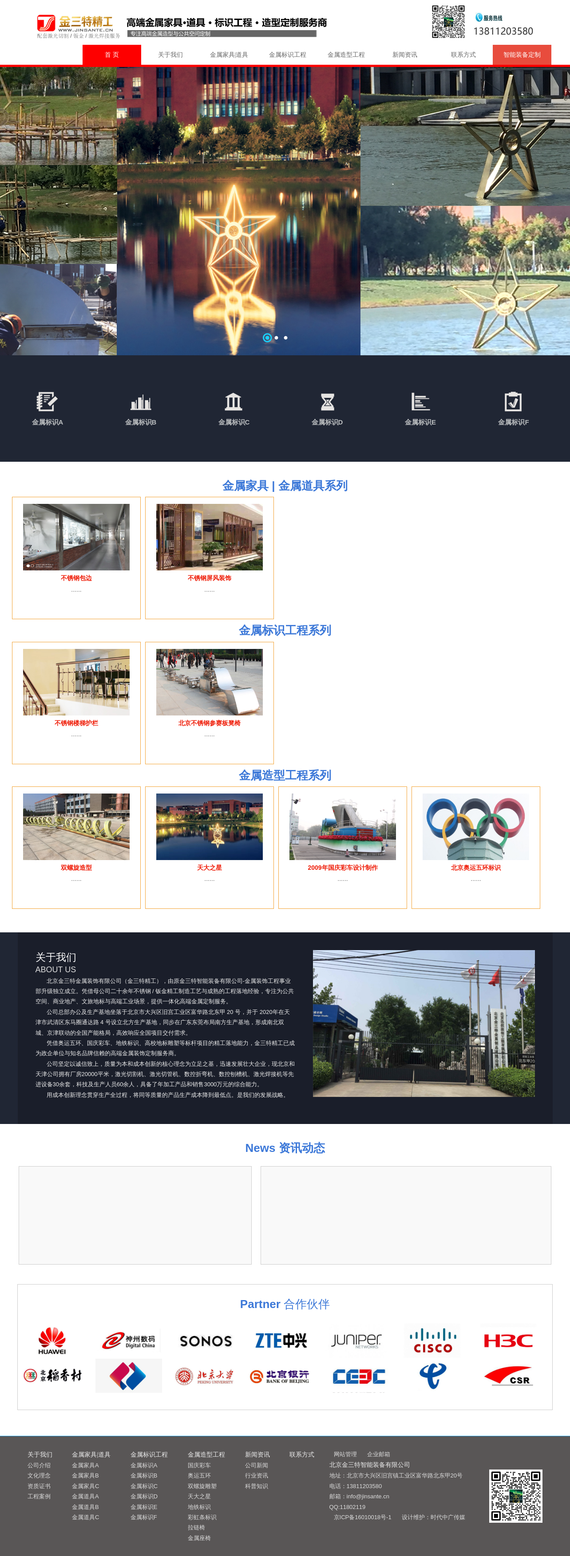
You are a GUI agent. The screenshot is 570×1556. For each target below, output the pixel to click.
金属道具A (85, 1496)
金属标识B (141, 422)
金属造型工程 (346, 54)
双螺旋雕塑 (202, 1486)
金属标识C (234, 422)
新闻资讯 (404, 54)
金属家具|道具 (229, 54)
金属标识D (327, 422)
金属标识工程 (287, 54)
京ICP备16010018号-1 (363, 1517)
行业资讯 (256, 1475)
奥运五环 (199, 1475)
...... (76, 589)
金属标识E (420, 422)
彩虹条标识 (202, 1517)
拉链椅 (196, 1527)
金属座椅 (199, 1538)
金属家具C (85, 1486)
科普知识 (256, 1486)
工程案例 (39, 1496)
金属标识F (513, 422)
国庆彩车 (199, 1465)
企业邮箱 (378, 1454)
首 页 (112, 54)
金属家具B (85, 1475)
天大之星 (199, 1496)
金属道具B (85, 1507)
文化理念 (39, 1475)
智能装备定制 (522, 54)
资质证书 (39, 1486)
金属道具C (85, 1517)
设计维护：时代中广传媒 (433, 1517)
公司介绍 (39, 1465)
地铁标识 (199, 1507)
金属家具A (85, 1465)
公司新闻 (256, 1465)
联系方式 (463, 54)
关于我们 (170, 54)
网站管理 (345, 1454)
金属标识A (47, 422)
